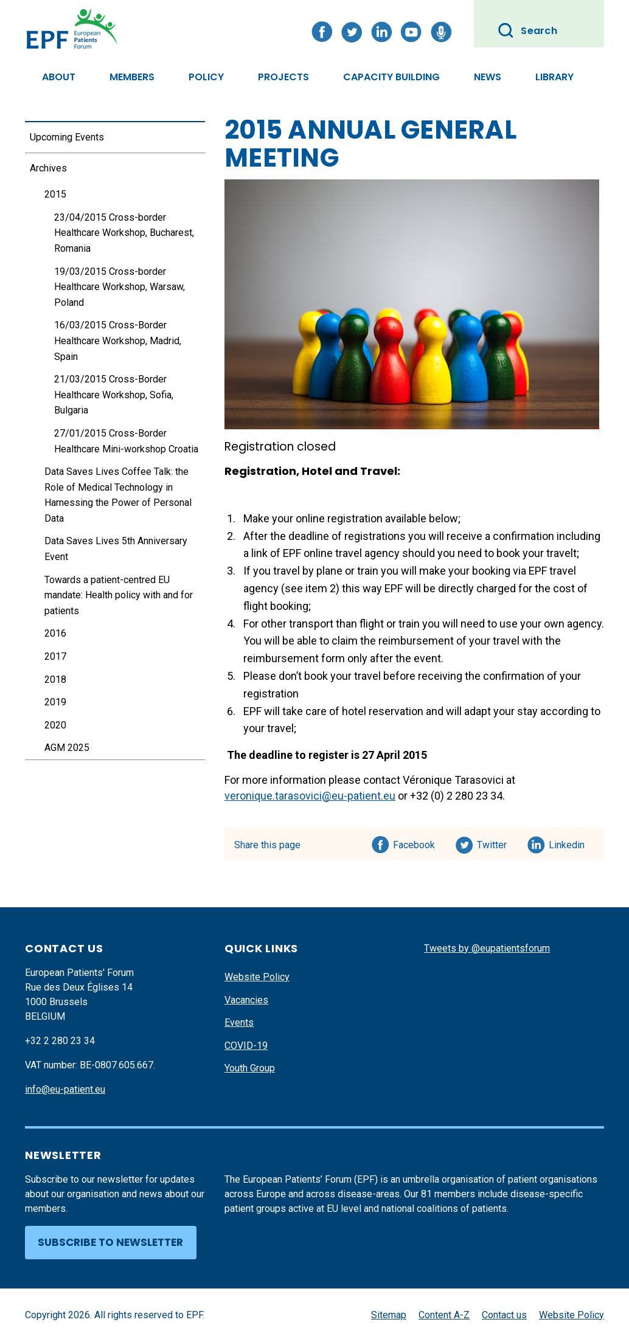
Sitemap (388, 1315)
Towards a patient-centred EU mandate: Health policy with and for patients (118, 595)
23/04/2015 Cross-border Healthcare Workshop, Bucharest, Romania (124, 233)
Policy (206, 77)
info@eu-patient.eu (65, 1089)
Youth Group (249, 1068)
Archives (48, 168)
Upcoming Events (67, 137)
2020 (55, 725)
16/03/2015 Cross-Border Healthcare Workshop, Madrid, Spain (117, 340)
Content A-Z (444, 1315)
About (58, 77)
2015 (55, 194)
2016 (55, 633)
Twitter (495, 843)
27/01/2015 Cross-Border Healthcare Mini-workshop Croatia (126, 441)
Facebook (414, 843)
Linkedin (567, 843)
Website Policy (257, 977)
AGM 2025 (66, 747)
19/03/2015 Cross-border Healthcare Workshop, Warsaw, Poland (119, 287)
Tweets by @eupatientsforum (487, 948)
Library (554, 77)
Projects (283, 77)
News (487, 77)
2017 (55, 656)
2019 (55, 702)
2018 (55, 679)
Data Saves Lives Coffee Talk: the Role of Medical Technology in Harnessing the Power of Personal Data (118, 495)
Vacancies (246, 1000)
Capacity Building (391, 77)
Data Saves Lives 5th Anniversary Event (115, 548)
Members (132, 77)
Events (239, 1022)
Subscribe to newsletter (110, 1242)
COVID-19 (246, 1045)
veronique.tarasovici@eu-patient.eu (309, 795)
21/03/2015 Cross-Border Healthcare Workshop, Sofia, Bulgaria (113, 394)
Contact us (504, 1315)
